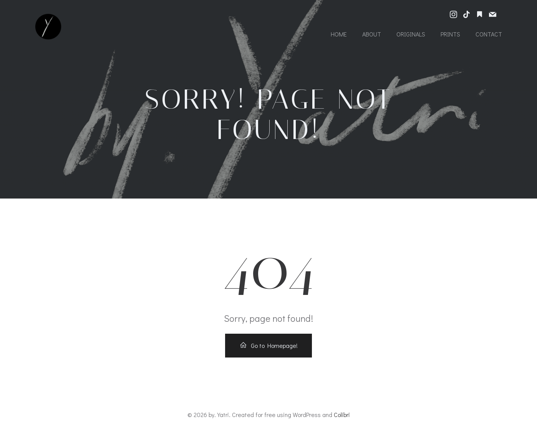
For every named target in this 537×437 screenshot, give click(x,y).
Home (339, 34)
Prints (450, 34)
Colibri (342, 415)
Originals (410, 34)
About (371, 34)
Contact (489, 34)
